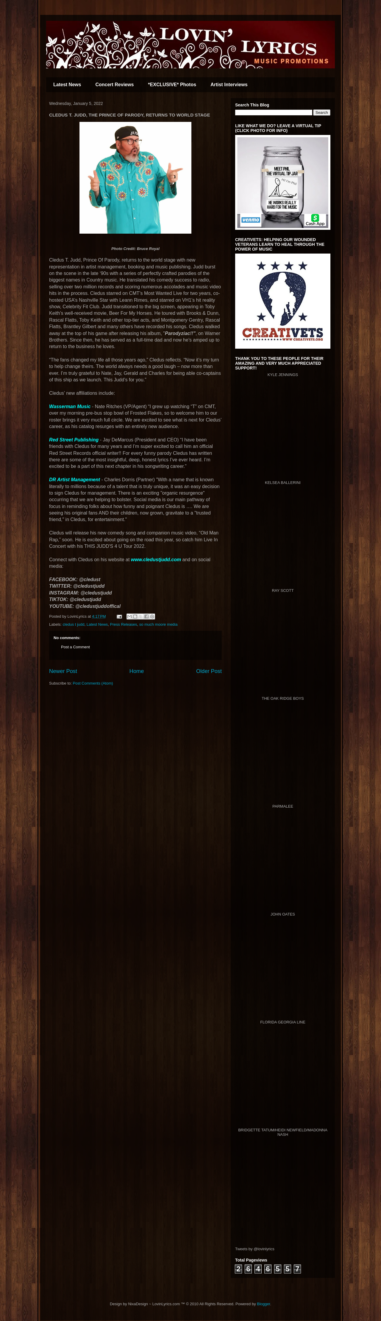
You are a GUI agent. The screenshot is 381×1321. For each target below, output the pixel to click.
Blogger (263, 1304)
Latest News (67, 84)
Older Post (209, 671)
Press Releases (123, 624)
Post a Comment (75, 647)
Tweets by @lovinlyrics (254, 1249)
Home (136, 671)
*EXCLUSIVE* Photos (172, 84)
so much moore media (158, 624)
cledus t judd (74, 624)
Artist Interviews (228, 84)
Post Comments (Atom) (93, 683)
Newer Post (63, 671)
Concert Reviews (114, 84)
